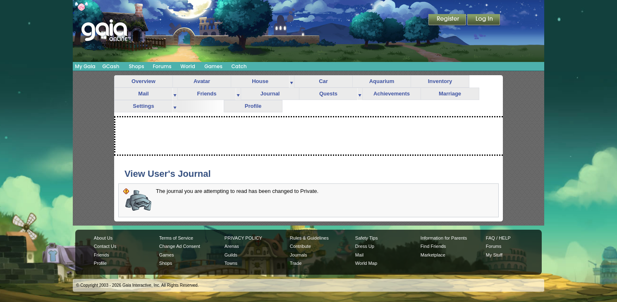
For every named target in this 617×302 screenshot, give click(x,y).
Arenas (232, 246)
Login (483, 20)
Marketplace (433, 254)
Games (213, 66)
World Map (366, 263)
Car (323, 81)
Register (447, 20)
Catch (239, 66)
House (260, 81)
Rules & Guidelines (309, 237)
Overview (143, 81)
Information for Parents (444, 237)
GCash (111, 66)
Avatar (202, 81)
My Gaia (85, 66)
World (187, 66)
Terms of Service (176, 237)
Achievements (391, 93)
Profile (253, 106)
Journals (298, 254)
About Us (103, 237)
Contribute (300, 246)
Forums (162, 66)
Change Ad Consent (179, 246)
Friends (207, 93)
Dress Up (364, 246)
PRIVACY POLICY (243, 237)
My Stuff (494, 254)
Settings (143, 106)
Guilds (231, 254)
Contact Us (105, 246)
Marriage (450, 93)
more (291, 82)
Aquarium (382, 81)
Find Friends (433, 246)
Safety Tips (366, 237)
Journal (270, 93)
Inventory (440, 81)
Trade (295, 263)
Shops (136, 66)
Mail (143, 93)
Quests (328, 93)
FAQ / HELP (498, 237)
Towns (231, 263)
